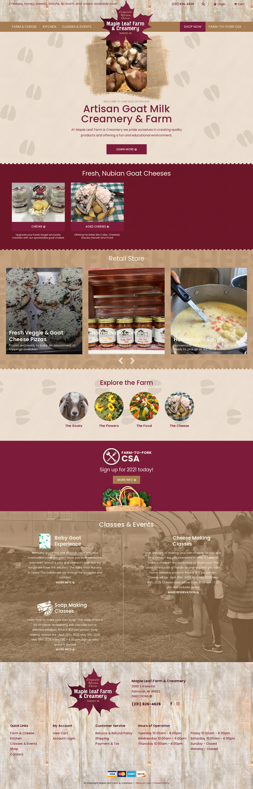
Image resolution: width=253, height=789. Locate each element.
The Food (144, 425)
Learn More (125, 149)
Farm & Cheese (24, 26)
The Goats (73, 425)
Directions (140, 696)
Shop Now (192, 26)
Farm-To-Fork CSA (225, 26)
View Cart (60, 733)
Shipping (102, 738)
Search (203, 3)
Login (221, 4)
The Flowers (109, 425)
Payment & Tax (107, 744)
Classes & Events (76, 26)
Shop (14, 749)
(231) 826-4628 (183, 4)
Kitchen (49, 26)
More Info (125, 480)
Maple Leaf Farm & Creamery (126, 24)
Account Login (64, 738)
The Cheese (179, 425)
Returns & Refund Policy (113, 733)
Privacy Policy (161, 783)
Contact (16, 754)
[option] (38, 211)
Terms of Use (143, 783)
